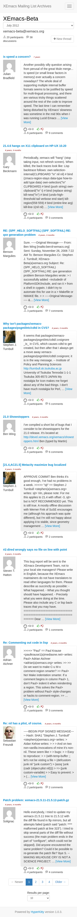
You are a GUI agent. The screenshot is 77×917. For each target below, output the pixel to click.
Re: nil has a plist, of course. (23, 723)
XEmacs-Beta (20, 18)
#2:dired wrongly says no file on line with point (35, 549)
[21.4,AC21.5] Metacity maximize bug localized (34, 464)
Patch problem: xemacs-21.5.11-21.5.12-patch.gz (36, 800)
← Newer (17, 882)
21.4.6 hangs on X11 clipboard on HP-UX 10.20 (34, 145)
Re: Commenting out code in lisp (26, 642)
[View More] (55, 207)
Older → (60, 882)
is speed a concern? (17, 56)
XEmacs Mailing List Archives (27, 6)
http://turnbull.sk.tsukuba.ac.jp (43, 368)
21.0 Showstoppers (16, 416)
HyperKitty (37, 912)
